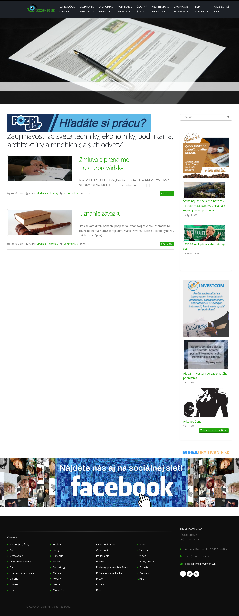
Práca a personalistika (109, 573)
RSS (141, 578)
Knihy (56, 550)
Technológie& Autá (66, 9)
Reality (100, 584)
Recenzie (101, 590)
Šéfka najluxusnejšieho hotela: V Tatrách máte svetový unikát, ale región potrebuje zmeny (204, 205)
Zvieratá (144, 573)
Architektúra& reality (160, 9)
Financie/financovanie (22, 573)
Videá (142, 556)
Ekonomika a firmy (20, 561)
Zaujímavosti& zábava (182, 9)
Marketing (59, 567)
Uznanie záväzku (100, 213)
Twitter (190, 574)
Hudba (57, 544)
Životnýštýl (142, 9)
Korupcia (58, 556)
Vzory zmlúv (71, 193)
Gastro (14, 584)
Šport (142, 544)
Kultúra (57, 561)
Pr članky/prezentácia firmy (112, 567)
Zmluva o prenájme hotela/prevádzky (104, 163)
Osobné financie (106, 544)
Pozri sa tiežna (221, 9)
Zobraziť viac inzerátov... (214, 430)
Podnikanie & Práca (125, 9)
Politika (100, 561)
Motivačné (59, 590)
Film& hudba (201, 9)
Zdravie (143, 567)
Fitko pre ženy (192, 421)
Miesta (57, 573)
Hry (12, 590)
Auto (12, 550)
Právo (99, 578)
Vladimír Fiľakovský (47, 193)
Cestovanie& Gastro (87, 9)
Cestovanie (16, 556)
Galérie (14, 578)
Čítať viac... (167, 193)
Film (12, 567)
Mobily (57, 578)
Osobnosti (102, 550)
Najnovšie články (19, 544)
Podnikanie (102, 556)
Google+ (196, 574)
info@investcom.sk (204, 563)
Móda (56, 584)
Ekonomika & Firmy (106, 9)
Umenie (144, 550)
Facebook (183, 574)
